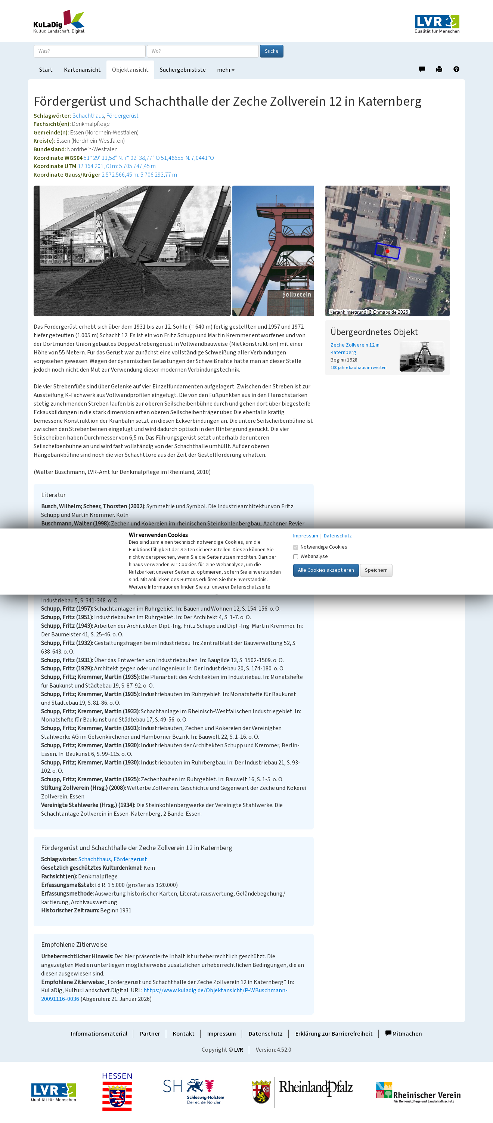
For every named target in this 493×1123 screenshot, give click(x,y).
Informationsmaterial (99, 1034)
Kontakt (184, 1034)
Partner (150, 1034)
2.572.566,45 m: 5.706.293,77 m (139, 175)
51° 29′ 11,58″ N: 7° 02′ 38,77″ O (122, 158)
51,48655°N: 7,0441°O (187, 158)
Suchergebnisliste (183, 70)
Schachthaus (88, 116)
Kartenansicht (82, 70)
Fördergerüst (122, 116)
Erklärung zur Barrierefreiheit (334, 1034)
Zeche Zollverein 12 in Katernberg (355, 348)
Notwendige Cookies (320, 547)
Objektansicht (130, 70)
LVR (238, 1050)
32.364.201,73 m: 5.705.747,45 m (116, 166)
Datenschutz (266, 1034)
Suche (272, 51)
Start (46, 70)
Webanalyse (310, 556)
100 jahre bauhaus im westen (359, 367)
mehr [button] (226, 70)
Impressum (221, 1034)
